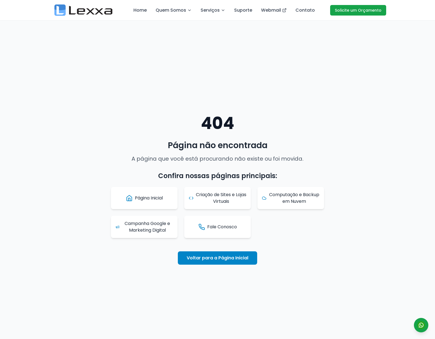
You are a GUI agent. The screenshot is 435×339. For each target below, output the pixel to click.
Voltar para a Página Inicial (217, 258)
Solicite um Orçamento (358, 10)
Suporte (243, 10)
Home (140, 10)
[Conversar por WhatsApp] (421, 325)
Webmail (274, 10)
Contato (305, 10)
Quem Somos (174, 10)
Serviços (213, 10)
